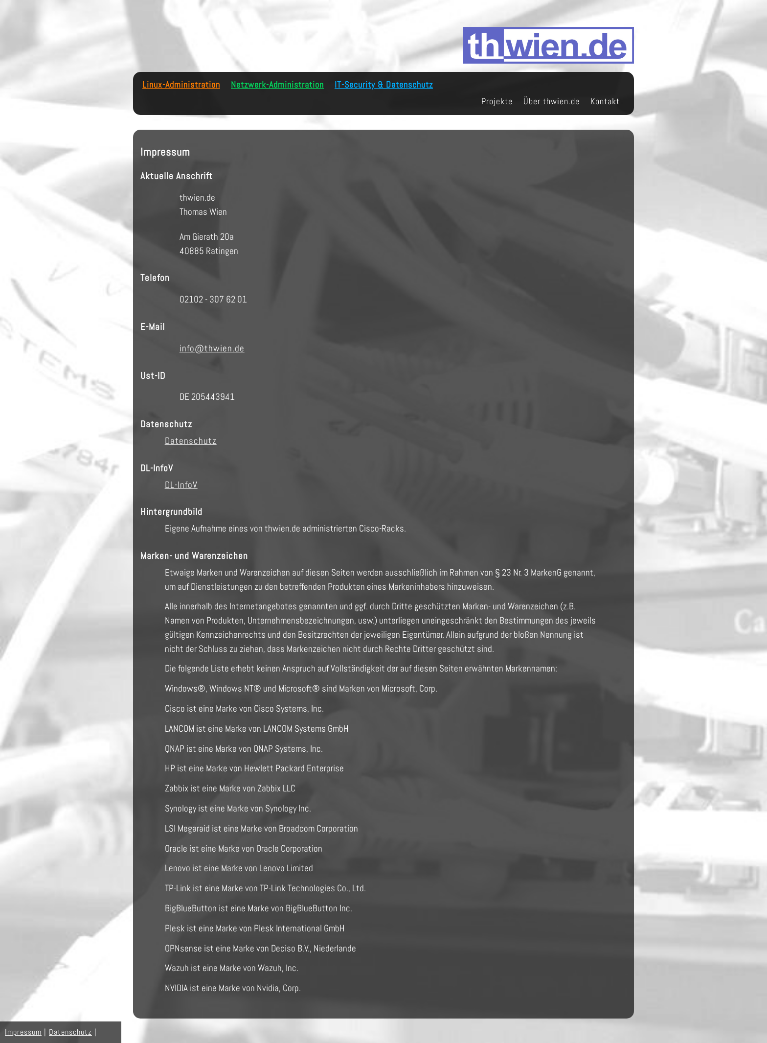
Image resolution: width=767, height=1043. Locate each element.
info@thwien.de (212, 348)
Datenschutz (191, 441)
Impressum (23, 1032)
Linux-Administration (181, 84)
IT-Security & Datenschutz (384, 84)
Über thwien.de (551, 101)
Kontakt (605, 101)
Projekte (497, 101)
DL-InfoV (181, 485)
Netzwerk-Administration (277, 84)
